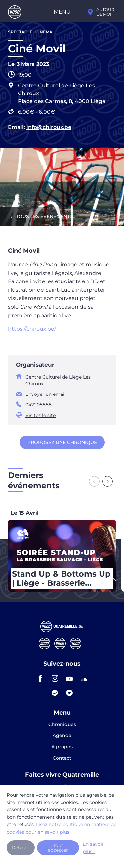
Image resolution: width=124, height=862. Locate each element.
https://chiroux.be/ (32, 329)
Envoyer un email (45, 394)
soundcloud (84, 678)
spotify (55, 693)
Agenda (62, 735)
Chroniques (62, 724)
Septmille (75, 643)
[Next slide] (107, 481)
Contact (62, 758)
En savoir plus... (93, 847)
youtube (69, 678)
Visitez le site (40, 415)
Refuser (20, 848)
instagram (55, 678)
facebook (40, 678)
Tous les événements (44, 216)
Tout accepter (58, 848)
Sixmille (60, 643)
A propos (62, 747)
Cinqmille (44, 643)
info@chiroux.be (48, 127)
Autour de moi (105, 12)
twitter (69, 693)
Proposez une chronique (62, 442)
